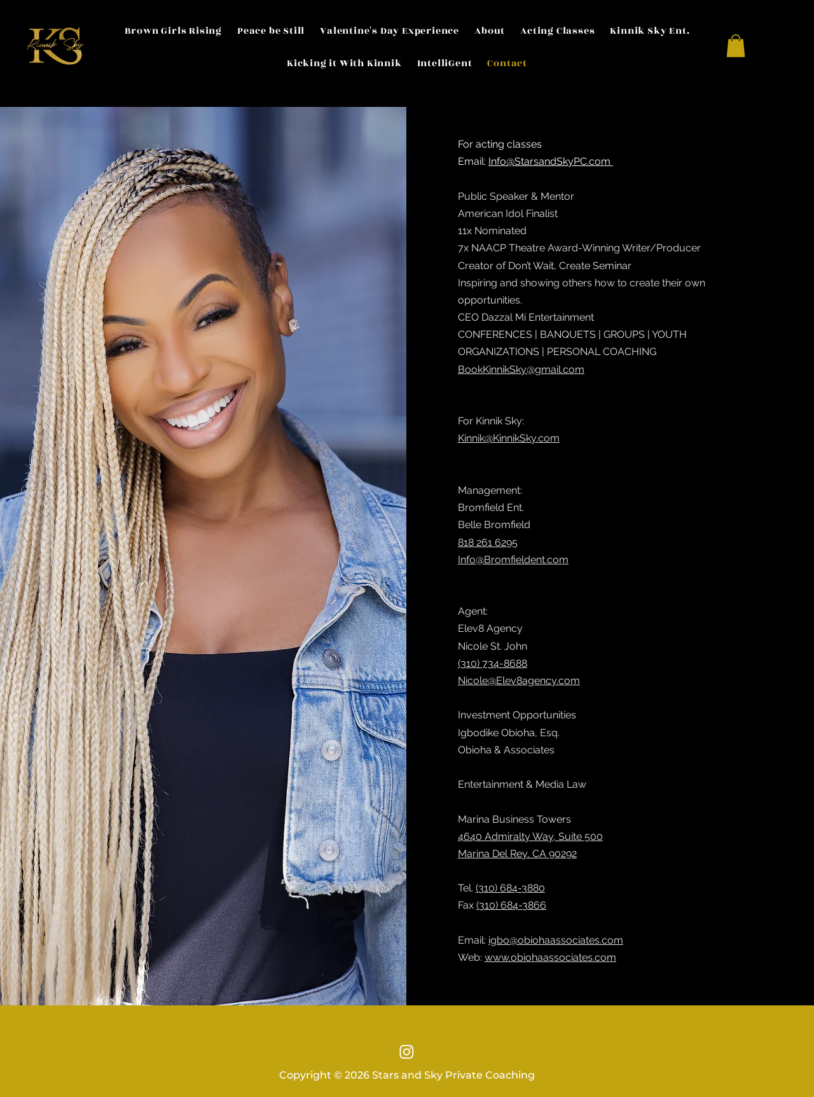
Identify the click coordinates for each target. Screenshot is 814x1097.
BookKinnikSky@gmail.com (521, 369)
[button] (735, 45)
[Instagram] (406, 1051)
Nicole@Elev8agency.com (519, 680)
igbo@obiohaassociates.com (555, 940)
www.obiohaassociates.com (550, 957)
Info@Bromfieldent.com (513, 560)
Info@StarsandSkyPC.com (550, 161)
